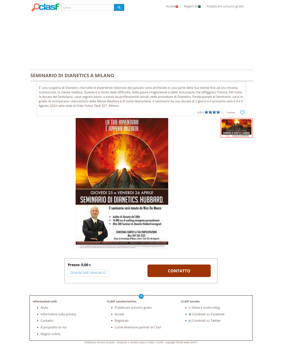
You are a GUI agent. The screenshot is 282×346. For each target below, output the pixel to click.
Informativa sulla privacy (58, 314)
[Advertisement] (141, 41)
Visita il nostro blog (204, 307)
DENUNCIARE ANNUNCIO (88, 273)
